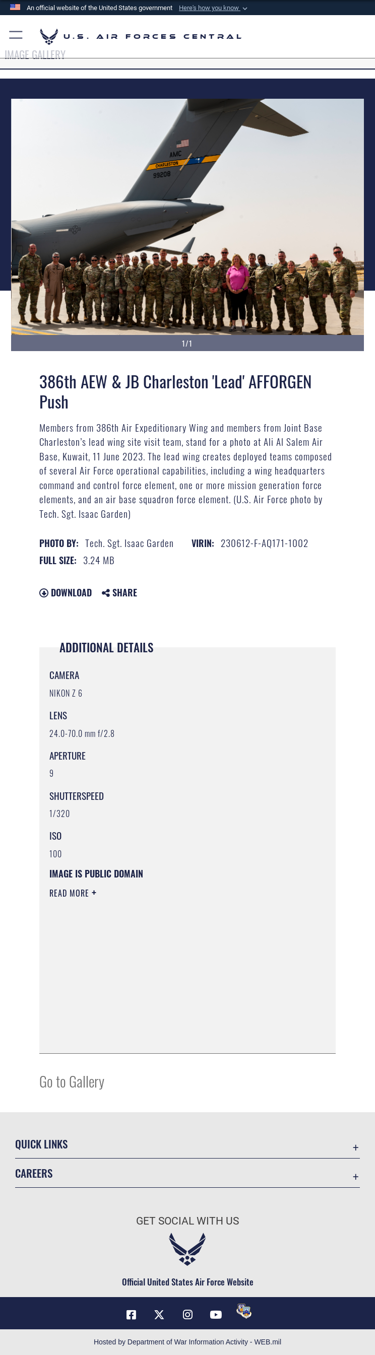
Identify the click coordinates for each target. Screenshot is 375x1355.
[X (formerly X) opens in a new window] (159, 1314)
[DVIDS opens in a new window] (244, 1311)
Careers (33, 1173)
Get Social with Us (187, 1221)
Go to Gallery (71, 1081)
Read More (70, 893)
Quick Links (41, 1143)
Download (65, 592)
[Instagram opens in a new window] (187, 1314)
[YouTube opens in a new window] (215, 1314)
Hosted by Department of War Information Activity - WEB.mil (187, 1342)
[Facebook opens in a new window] (131, 1314)
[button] (214, 8)
